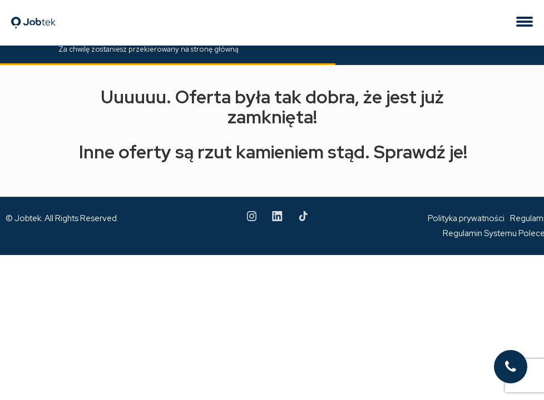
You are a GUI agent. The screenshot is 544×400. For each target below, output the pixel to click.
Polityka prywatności (466, 218)
